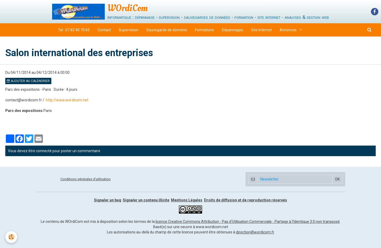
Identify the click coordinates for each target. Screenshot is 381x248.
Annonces (288, 30)
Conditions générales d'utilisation (85, 179)
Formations (204, 30)
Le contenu (50, 221)
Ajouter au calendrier (28, 81)
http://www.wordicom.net (67, 100)
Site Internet (261, 30)
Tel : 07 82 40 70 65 (74, 30)
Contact (104, 30)
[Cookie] (11, 237)
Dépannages (232, 30)
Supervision (128, 30)
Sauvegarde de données (166, 30)
